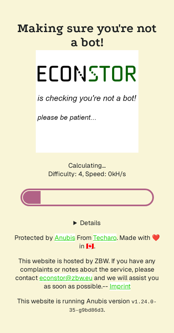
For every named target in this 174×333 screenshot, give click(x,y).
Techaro (105, 238)
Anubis (65, 238)
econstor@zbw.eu (65, 278)
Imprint (120, 286)
